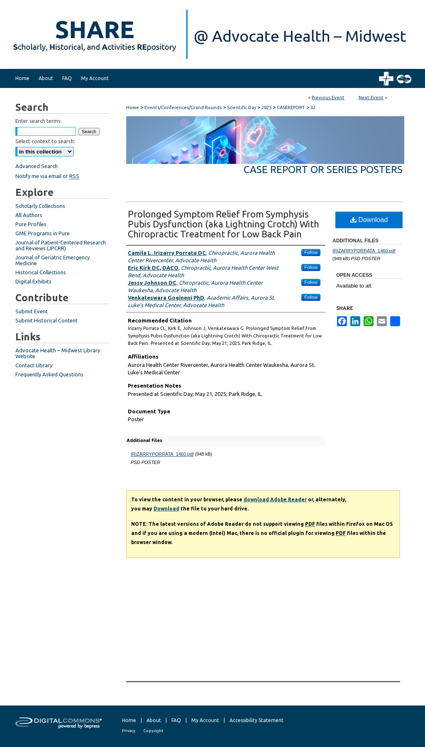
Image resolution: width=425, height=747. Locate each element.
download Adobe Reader (275, 499)
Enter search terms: (38, 121)
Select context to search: (45, 141)
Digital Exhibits (33, 281)
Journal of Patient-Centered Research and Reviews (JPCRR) (60, 245)
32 (312, 107)
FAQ (176, 720)
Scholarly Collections (40, 206)
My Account (205, 720)
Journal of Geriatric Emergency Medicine (52, 260)
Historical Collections (40, 272)
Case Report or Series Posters (323, 169)
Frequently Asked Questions (49, 374)
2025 (267, 107)
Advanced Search (36, 166)
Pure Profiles (30, 224)
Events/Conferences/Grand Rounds (183, 107)
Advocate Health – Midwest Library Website (57, 353)
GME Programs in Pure (42, 233)
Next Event (371, 97)
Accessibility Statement (256, 720)
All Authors (28, 215)
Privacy (128, 730)
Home (132, 107)
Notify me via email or (47, 176)
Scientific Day (242, 107)
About (154, 720)
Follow (311, 252)
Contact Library (33, 365)
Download (369, 219)
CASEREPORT (291, 107)
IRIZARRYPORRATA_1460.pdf (162, 454)
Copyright (153, 730)
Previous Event (328, 97)
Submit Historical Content (46, 320)
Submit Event (31, 311)
